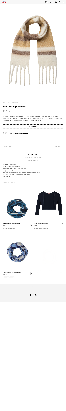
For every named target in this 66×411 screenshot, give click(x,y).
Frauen (8, 102)
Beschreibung (33, 154)
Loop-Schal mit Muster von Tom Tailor (12, 223)
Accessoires (15, 102)
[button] (46, 2)
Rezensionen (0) (33, 160)
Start (4, 102)
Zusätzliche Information (33, 157)
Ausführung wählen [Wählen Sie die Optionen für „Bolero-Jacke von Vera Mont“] (41, 227)
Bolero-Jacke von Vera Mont (41, 223)
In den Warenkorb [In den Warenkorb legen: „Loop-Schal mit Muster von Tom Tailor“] (9, 228)
